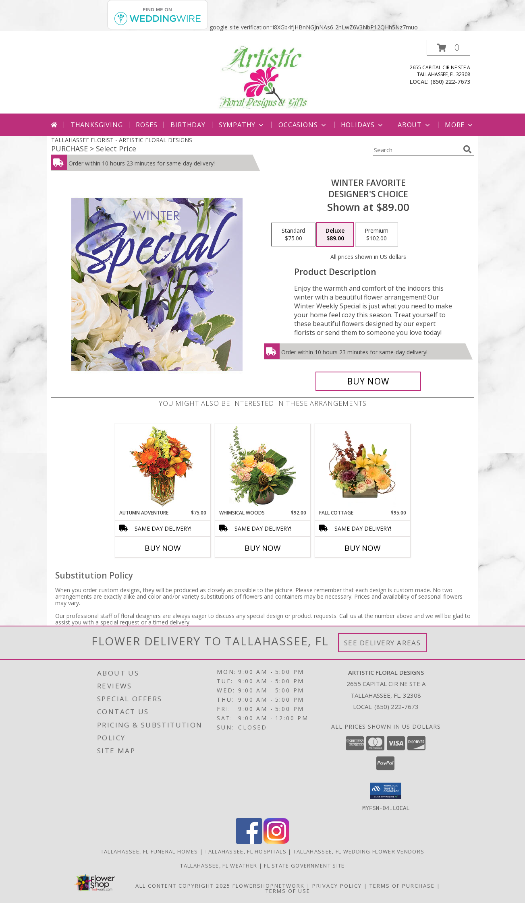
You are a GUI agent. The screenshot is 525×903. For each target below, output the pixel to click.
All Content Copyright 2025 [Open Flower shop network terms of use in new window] (182, 885)
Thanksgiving (97, 124)
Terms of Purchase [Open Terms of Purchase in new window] (402, 885)
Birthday (187, 124)
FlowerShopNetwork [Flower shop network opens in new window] (268, 885)
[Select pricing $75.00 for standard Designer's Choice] (293, 234)
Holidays (362, 124)
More (459, 124)
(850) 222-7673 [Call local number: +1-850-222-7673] (450, 81)
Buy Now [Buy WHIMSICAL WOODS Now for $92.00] (263, 548)
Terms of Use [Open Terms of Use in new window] (288, 890)
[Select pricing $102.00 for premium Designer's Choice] (376, 234)
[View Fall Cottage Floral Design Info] (362, 466)
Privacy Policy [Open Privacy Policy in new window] (337, 885)
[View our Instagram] (276, 841)
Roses (146, 124)
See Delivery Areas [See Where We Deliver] (382, 642)
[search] (467, 149)
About (415, 124)
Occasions (302, 124)
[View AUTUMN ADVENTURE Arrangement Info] (162, 467)
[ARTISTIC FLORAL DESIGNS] (262, 77)
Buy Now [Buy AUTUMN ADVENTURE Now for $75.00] (163, 548)
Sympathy (242, 124)
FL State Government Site (304, 865)
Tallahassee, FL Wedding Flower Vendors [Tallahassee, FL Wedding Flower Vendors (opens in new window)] (358, 851)
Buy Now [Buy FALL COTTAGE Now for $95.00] (362, 548)
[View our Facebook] (249, 841)
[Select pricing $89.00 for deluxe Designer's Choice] (335, 234)
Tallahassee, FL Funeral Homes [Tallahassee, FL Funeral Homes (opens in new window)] (149, 851)
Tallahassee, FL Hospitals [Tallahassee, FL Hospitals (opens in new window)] (245, 851)
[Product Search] (416, 149)
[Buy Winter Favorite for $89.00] (368, 381)
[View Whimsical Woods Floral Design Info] (262, 466)
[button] (448, 48)
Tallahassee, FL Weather (218, 865)
